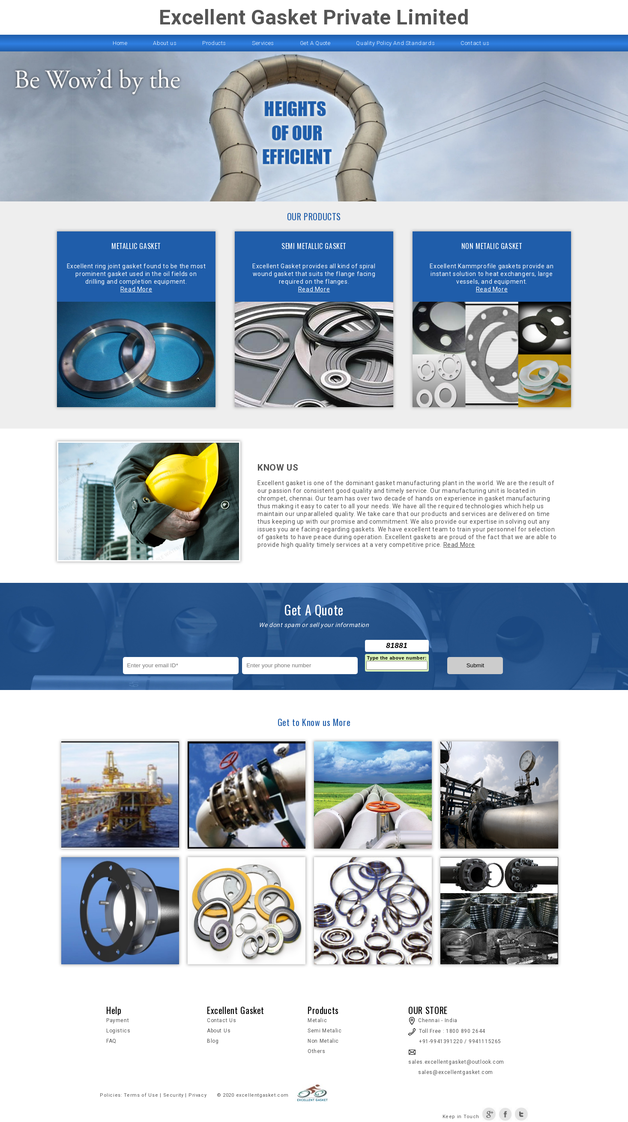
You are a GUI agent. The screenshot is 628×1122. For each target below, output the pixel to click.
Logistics (118, 1031)
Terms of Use (141, 1095)
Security (173, 1095)
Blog (212, 1041)
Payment (117, 1020)
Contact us (475, 43)
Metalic (317, 1020)
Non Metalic (323, 1041)
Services (263, 43)
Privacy (196, 1095)
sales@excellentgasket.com (450, 1072)
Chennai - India (433, 1020)
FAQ (111, 1041)
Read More (136, 289)
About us (164, 43)
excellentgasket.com (262, 1095)
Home (120, 43)
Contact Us (221, 1020)
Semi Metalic (325, 1031)
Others (317, 1051)
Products (214, 43)
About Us (218, 1031)
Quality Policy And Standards (395, 43)
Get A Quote (315, 43)
